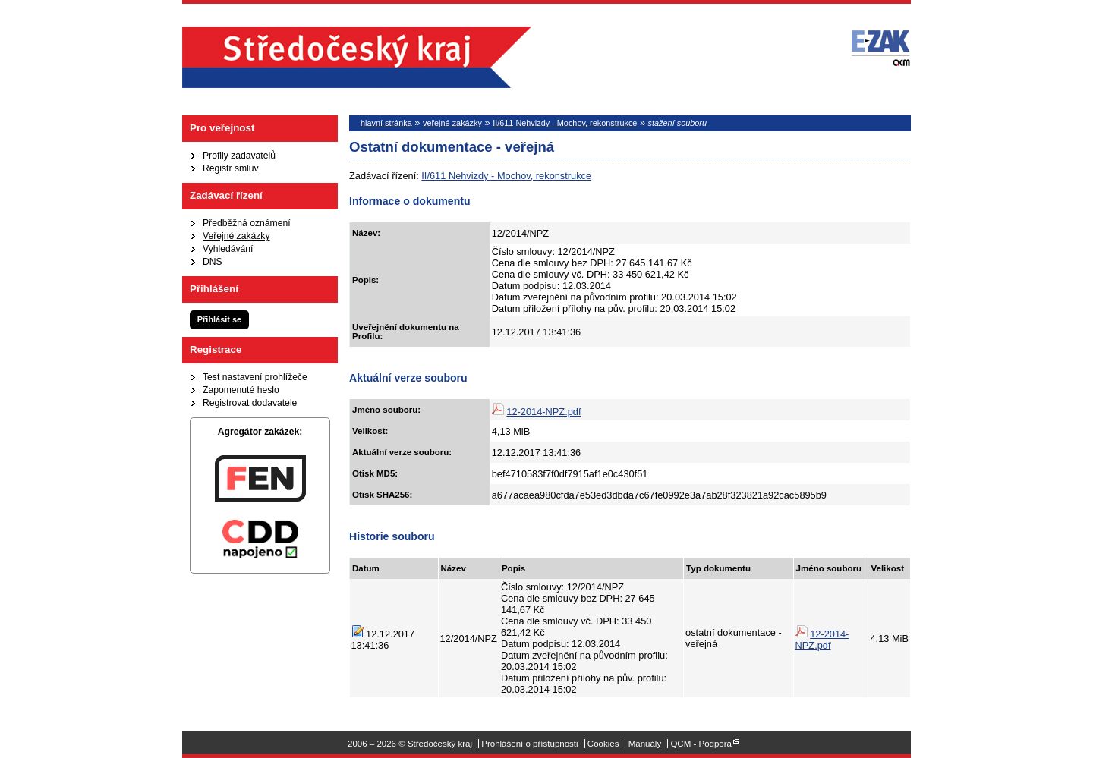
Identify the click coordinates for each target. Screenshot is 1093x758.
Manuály (645, 743)
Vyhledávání (228, 249)
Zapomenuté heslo (241, 390)
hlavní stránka (386, 122)
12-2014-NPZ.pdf (543, 411)
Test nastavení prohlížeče (255, 377)
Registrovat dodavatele (250, 403)
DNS (212, 261)
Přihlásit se (219, 319)
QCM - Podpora (701, 743)
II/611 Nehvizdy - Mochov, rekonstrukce (565, 122)
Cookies (603, 743)
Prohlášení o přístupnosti (529, 743)
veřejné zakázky (452, 122)
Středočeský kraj (356, 57)
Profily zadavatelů (239, 155)
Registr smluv (231, 168)
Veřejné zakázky (236, 236)
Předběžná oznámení (247, 223)
